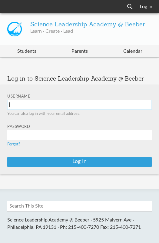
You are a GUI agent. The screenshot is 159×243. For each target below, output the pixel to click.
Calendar (132, 51)
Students (26, 51)
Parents (79, 51)
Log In (146, 6)
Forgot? (13, 144)
